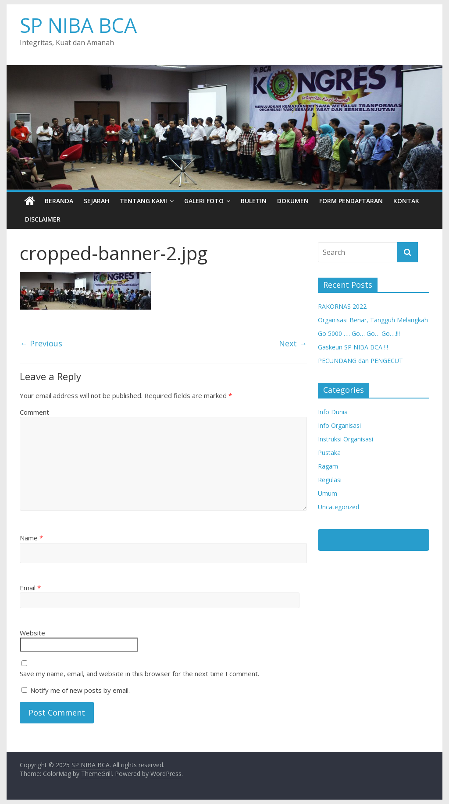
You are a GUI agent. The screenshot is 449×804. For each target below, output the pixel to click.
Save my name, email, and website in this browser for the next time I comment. (139, 673)
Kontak (406, 201)
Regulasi (330, 480)
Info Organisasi (339, 425)
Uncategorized (338, 507)
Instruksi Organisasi (345, 439)
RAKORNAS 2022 (342, 306)
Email (30, 587)
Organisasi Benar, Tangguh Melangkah (373, 320)
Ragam (328, 466)
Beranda (59, 201)
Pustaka (329, 452)
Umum (327, 493)
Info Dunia (333, 412)
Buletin (254, 201)
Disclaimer (43, 219)
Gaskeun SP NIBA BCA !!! (353, 347)
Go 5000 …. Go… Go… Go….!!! (359, 333)
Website (32, 632)
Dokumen (293, 201)
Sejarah (96, 201)
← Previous (41, 343)
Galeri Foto (204, 201)
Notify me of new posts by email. (80, 690)
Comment (34, 412)
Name (31, 537)
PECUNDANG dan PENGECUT (360, 360)
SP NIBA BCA (78, 25)
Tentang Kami (143, 201)
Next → (293, 343)
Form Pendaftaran (351, 201)
